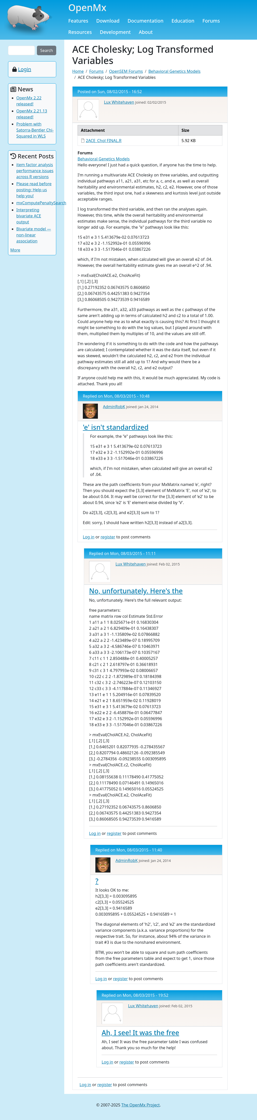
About (146, 32)
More (15, 250)
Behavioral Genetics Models (174, 71)
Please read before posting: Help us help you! (33, 190)
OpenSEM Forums (126, 71)
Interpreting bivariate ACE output (28, 216)
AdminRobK (114, 406)
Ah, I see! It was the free (140, 1032)
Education (182, 20)
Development (115, 32)
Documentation (145, 20)
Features (78, 20)
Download (108, 20)
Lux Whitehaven (119, 102)
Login (24, 69)
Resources (80, 32)
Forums (211, 20)
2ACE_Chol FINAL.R (103, 140)
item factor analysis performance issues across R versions (34, 170)
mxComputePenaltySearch (41, 203)
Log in (88, 537)
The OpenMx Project (140, 1105)
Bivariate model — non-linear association (33, 235)
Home (78, 71)
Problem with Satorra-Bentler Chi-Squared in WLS (35, 130)
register (108, 537)
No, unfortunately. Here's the (136, 590)
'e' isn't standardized (116, 427)
